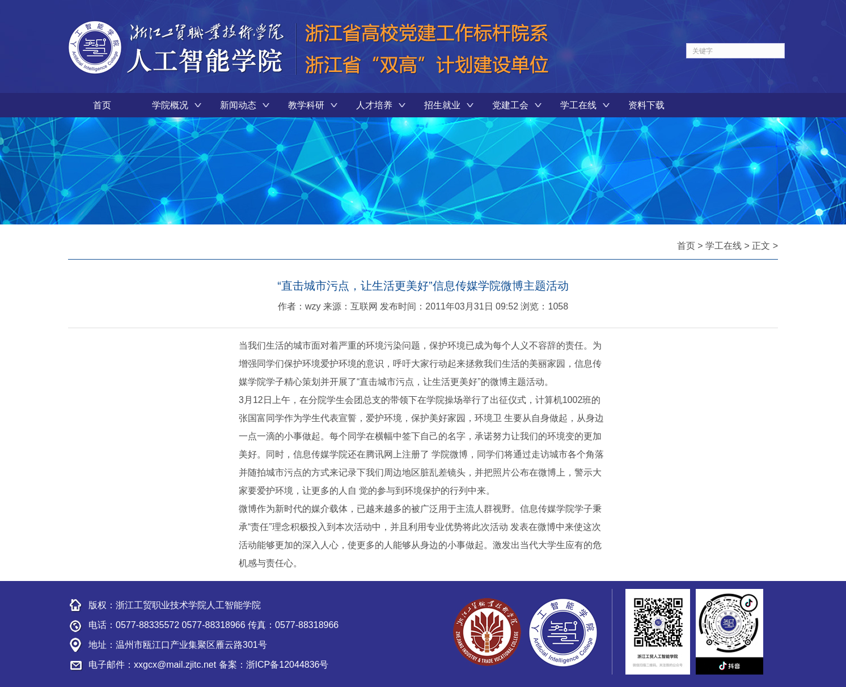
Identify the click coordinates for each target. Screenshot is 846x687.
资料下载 (646, 105)
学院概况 (170, 105)
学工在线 (578, 105)
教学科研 (306, 105)
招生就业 (442, 105)
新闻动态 (238, 105)
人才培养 (374, 105)
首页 (102, 105)
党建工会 (510, 105)
